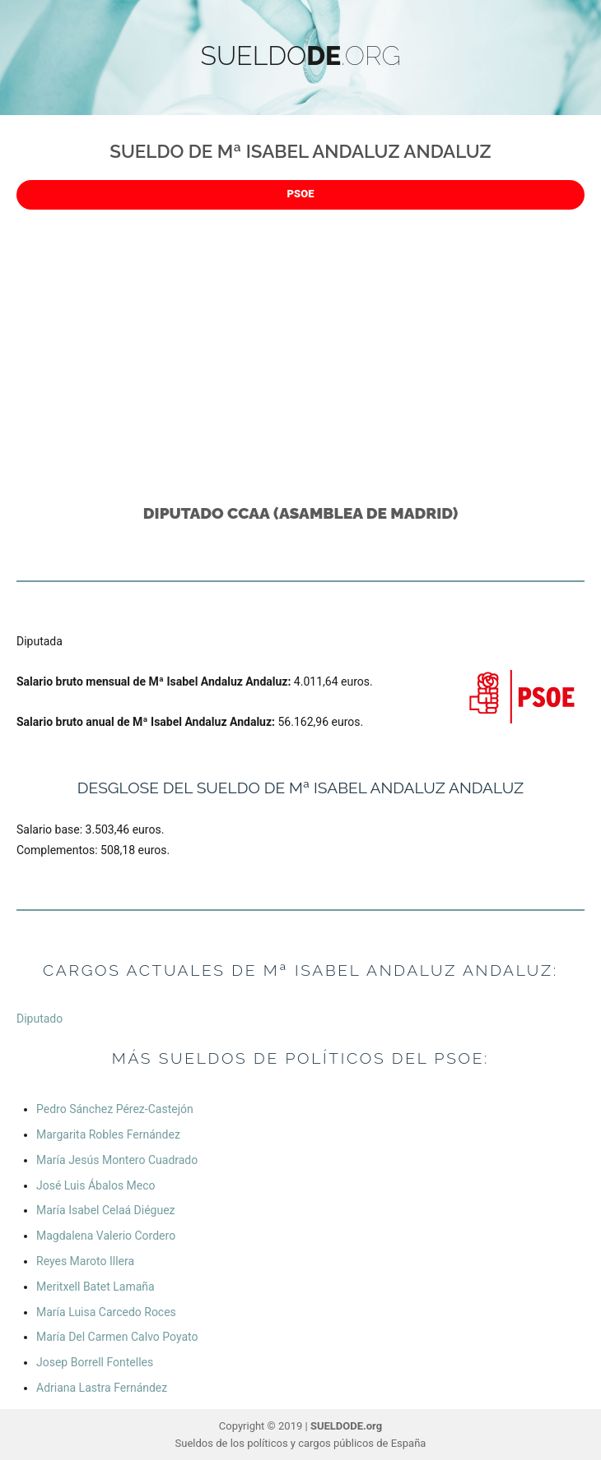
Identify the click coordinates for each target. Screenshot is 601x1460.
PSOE (300, 193)
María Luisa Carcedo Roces (106, 1312)
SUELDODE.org (346, 1426)
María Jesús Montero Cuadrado (117, 1160)
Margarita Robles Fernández (108, 1134)
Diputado (39, 1018)
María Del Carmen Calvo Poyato (117, 1336)
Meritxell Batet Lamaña (95, 1286)
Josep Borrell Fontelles (94, 1362)
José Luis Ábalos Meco (96, 1185)
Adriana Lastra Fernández (101, 1387)
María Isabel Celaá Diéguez (105, 1210)
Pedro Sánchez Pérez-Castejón (114, 1109)
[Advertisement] (304, 350)
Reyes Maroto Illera (85, 1261)
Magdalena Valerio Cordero (105, 1235)
